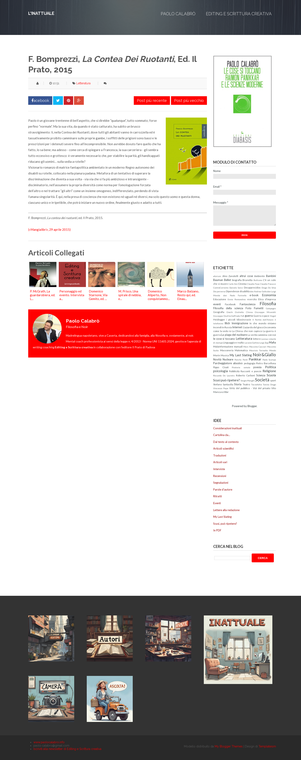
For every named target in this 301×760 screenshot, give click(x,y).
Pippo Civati (221, 367)
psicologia (220, 371)
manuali (238, 346)
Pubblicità (234, 371)
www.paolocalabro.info (49, 742)
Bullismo (258, 280)
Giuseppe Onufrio (222, 316)
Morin (216, 355)
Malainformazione (223, 346)
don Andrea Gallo (258, 291)
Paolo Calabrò (178, 13)
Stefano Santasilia (223, 384)
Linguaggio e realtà (233, 342)
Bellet (227, 280)
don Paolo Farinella (235, 295)
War (226, 391)
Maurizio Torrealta (258, 350)
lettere (257, 338)
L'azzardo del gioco (253, 327)
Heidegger (219, 319)
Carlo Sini (233, 284)
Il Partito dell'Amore (263, 319)
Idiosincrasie (244, 319)
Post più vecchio (189, 100)
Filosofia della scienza (228, 308)
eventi (217, 304)
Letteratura (83, 83)
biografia (237, 279)
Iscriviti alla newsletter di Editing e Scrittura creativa (67, 749)
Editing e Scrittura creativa (239, 13)
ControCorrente (220, 287)
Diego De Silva (268, 287)
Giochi (230, 312)
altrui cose (246, 276)
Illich (227, 323)
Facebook (230, 304)
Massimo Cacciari (258, 346)
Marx (245, 346)
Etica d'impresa (267, 299)
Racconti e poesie (251, 371)
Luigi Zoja (264, 342)
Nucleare (228, 359)
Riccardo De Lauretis (224, 375)
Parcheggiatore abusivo (228, 363)
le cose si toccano (224, 338)
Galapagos (271, 308)
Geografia (218, 311)
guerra (249, 315)
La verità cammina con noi (261, 334)
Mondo (272, 350)
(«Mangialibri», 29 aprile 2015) (49, 229)
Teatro (246, 384)
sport (273, 380)
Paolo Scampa (269, 359)
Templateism (267, 746)
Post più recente (152, 100)
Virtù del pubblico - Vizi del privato (249, 388)
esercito (252, 299)
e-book (254, 295)
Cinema (242, 283)
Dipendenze (232, 291)
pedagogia (249, 363)
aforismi (217, 276)
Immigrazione (240, 323)
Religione (269, 371)
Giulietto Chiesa (244, 312)
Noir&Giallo (264, 354)
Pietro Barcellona (266, 363)
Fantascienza (247, 304)
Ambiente (259, 275)
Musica (225, 355)
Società (262, 379)
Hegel (273, 316)
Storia (237, 384)
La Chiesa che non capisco (247, 330)
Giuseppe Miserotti (265, 312)
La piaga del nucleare (234, 334)
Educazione (219, 299)
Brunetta (247, 279)
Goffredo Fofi (237, 316)
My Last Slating (241, 355)
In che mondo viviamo (263, 323)
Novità (217, 359)
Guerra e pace (261, 315)
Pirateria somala (241, 367)
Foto (248, 308)
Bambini (271, 276)
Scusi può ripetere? (226, 380)
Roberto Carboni (245, 375)
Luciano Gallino (251, 342)
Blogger (252, 406)
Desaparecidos (252, 287)
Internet (237, 327)
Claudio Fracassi (268, 284)
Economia (269, 295)
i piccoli (230, 319)
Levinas (264, 339)
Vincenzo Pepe (220, 388)
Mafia (272, 342)
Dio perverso (219, 291)
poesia (257, 367)
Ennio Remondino (237, 299)
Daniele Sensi (236, 287)
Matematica (241, 350)
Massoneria (226, 350)
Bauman (218, 280)
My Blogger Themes (229, 746)
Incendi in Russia (222, 327)
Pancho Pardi (241, 359)
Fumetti (258, 308)
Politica (270, 367)
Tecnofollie (256, 384)
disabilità (245, 291)
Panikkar (255, 359)
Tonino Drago (269, 384)
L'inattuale (41, 13)
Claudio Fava (253, 284)
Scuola (271, 375)
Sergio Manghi (248, 380)
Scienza (260, 375)
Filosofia (268, 303)
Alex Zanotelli (230, 275)
